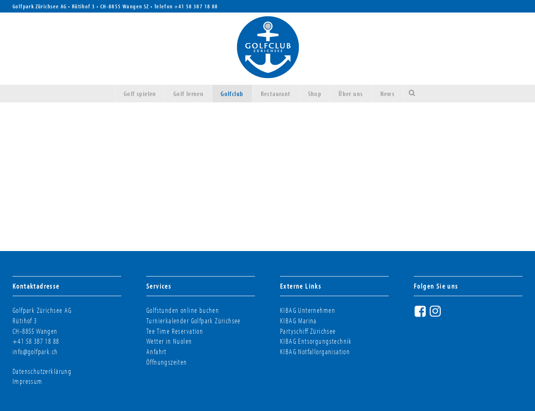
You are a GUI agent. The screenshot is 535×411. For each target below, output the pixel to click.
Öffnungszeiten (166, 362)
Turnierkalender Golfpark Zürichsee (193, 320)
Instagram (436, 314)
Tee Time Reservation (174, 331)
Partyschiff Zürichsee (308, 331)
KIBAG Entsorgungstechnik (316, 341)
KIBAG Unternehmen (307, 310)
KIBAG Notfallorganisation (315, 351)
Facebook (421, 314)
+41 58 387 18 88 (196, 6)
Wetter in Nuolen (169, 341)
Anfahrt (156, 351)
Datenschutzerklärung (42, 371)
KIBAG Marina (298, 320)
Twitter (451, 314)
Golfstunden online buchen (182, 310)
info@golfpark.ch (35, 351)
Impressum (28, 381)
